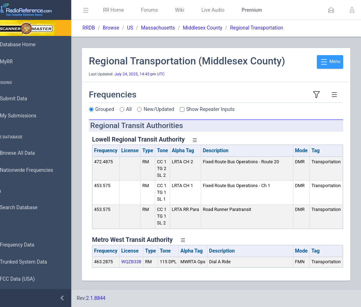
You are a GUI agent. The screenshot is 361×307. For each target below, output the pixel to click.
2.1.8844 (116, 298)
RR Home (133, 10)
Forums (169, 10)
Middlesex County (222, 28)
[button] (331, 10)
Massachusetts (178, 28)
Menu (330, 62)
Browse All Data (27, 153)
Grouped (124, 109)
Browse (131, 28)
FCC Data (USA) (27, 279)
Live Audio (233, 10)
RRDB (109, 28)
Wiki (199, 10)
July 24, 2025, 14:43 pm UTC (160, 74)
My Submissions (28, 116)
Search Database (29, 208)
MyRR (16, 61)
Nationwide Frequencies (36, 170)
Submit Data (23, 99)
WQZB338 (151, 261)
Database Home (28, 44)
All (149, 109)
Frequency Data (27, 245)
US (150, 28)
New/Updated (179, 109)
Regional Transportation (276, 28)
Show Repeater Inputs (230, 109)
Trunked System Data (33, 262)
